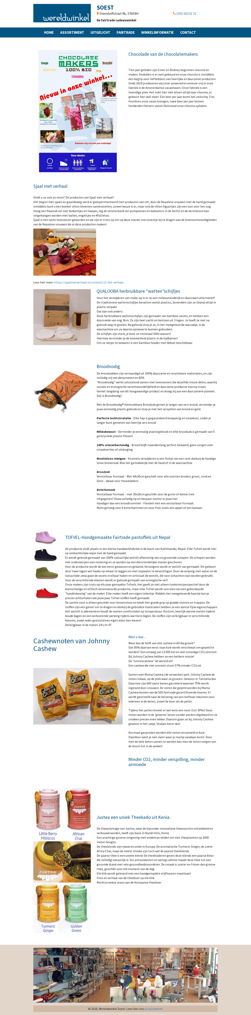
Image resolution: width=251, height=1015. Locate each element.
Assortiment (72, 32)
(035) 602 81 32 (186, 13)
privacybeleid (153, 1009)
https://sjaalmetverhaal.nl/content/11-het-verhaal (89, 282)
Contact (188, 32)
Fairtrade (126, 32)
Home (49, 32)
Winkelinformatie (157, 32)
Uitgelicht (100, 32)
